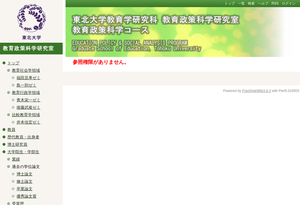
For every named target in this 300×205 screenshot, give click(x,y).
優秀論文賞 (26, 196)
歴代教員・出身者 (23, 137)
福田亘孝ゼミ (28, 77)
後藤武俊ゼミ (28, 107)
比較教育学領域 (26, 114)
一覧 (241, 3)
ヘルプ (263, 3)
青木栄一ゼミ (28, 100)
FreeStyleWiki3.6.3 (256, 91)
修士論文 (24, 181)
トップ (230, 3)
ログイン (288, 3)
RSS (275, 3)
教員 (11, 129)
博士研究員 (17, 144)
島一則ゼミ (26, 85)
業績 (16, 159)
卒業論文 (24, 188)
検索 (251, 3)
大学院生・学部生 (23, 151)
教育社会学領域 (26, 70)
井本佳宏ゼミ (28, 122)
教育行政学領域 (26, 92)
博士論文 (24, 174)
